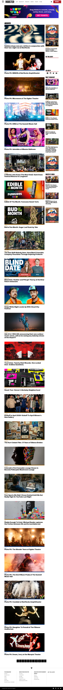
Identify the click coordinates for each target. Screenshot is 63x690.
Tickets (36, 1)
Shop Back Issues (6, 674)
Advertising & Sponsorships (23, 680)
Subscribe (57, 1)
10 (36, 661)
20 (39, 661)
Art (17, 1)
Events (32, 1)
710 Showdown (21, 674)
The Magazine (7, 672)
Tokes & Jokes (21, 677)
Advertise (5, 679)
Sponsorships (6, 680)
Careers (5, 677)
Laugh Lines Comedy (22, 679)
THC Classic (20, 673)
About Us (35, 675)
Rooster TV (21, 1)
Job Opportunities (36, 679)
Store (40, 1)
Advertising (35, 676)
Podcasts (27, 1)
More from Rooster (24, 672)
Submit (5, 676)
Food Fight (20, 676)
